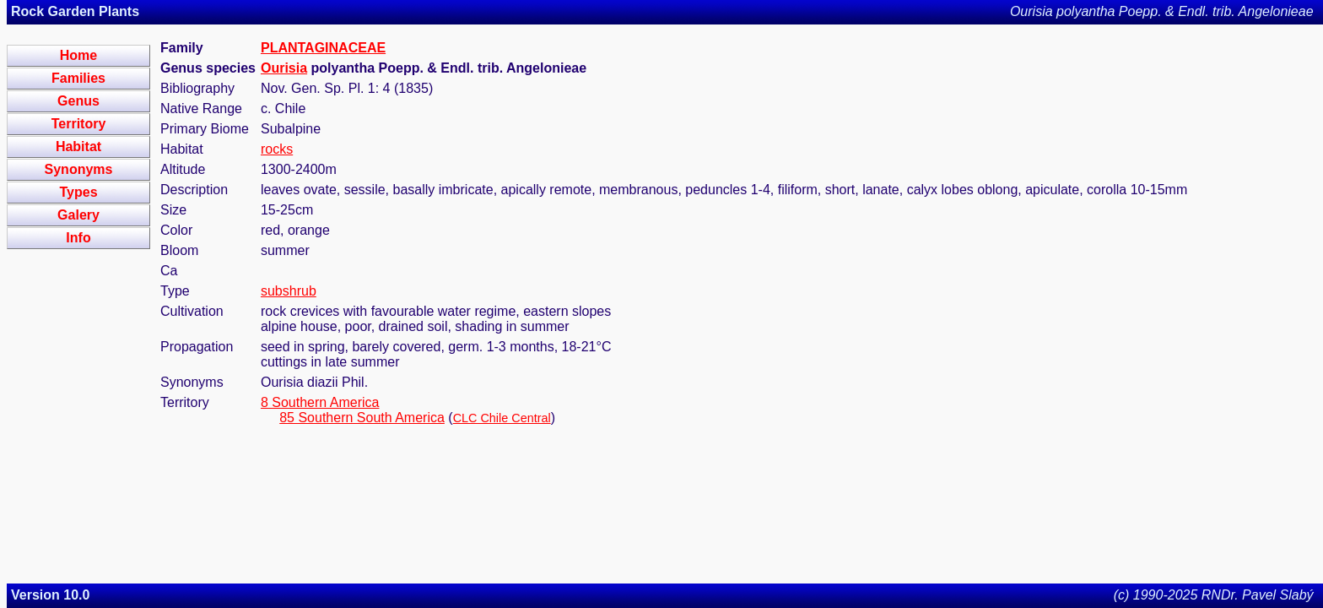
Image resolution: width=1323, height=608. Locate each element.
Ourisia (284, 68)
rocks (277, 149)
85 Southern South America (362, 417)
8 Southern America (320, 402)
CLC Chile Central (502, 418)
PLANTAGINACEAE (323, 48)
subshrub (288, 291)
